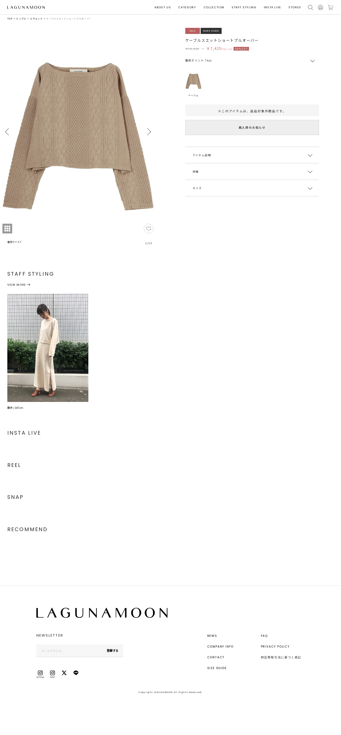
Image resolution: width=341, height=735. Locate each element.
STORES (295, 7)
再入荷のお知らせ (252, 127)
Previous (7, 132)
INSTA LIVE (272, 7)
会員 (320, 7)
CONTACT (216, 657)
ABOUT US (163, 7)
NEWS (212, 636)
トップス (21, 18)
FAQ (264, 636)
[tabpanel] (78, 139)
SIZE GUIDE (217, 668)
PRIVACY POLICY (275, 646)
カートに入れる (330, 7)
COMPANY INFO (220, 646)
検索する (310, 7)
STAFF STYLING (244, 7)
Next (148, 132)
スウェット (36, 18)
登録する (112, 650)
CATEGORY (187, 7)
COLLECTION (214, 7)
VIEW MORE (16, 285)
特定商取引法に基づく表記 (281, 657)
